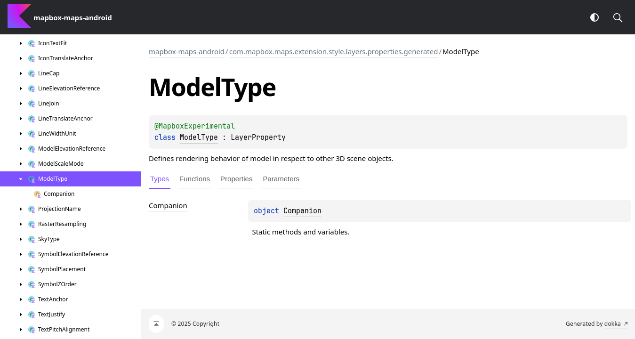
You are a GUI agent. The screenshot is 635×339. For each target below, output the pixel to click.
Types (159, 179)
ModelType (199, 137)
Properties (236, 179)
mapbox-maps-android (187, 51)
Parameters (281, 179)
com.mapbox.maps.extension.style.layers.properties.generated (333, 51)
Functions (194, 179)
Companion (302, 211)
